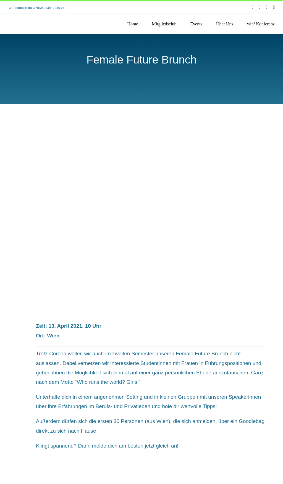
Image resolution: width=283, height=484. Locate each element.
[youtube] (267, 7)
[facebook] (252, 7)
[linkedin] (274, 7)
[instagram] (260, 7)
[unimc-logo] (33, 18)
